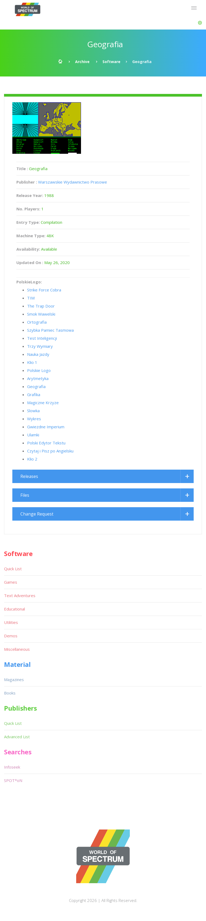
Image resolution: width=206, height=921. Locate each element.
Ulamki (33, 434)
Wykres (34, 418)
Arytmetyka (38, 378)
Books (10, 693)
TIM (31, 298)
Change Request (36, 514)
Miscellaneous (17, 649)
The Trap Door (41, 306)
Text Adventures (19, 595)
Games (10, 582)
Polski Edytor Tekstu (46, 442)
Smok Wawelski (41, 314)
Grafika (33, 394)
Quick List (13, 568)
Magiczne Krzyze (43, 402)
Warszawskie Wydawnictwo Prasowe (72, 182)
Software (111, 61)
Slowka (33, 410)
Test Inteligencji (42, 338)
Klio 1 (32, 362)
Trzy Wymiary (40, 346)
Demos (10, 635)
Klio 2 (32, 459)
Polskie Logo (39, 370)
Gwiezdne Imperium (45, 426)
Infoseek (12, 767)
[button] (200, 22)
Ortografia (37, 322)
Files (24, 495)
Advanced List (17, 736)
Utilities (11, 622)
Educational (14, 609)
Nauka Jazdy (38, 354)
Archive (82, 61)
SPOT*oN (13, 780)
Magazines (14, 679)
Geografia (36, 386)
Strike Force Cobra (44, 290)
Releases (29, 476)
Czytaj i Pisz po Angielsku (50, 451)
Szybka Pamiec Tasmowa (50, 330)
